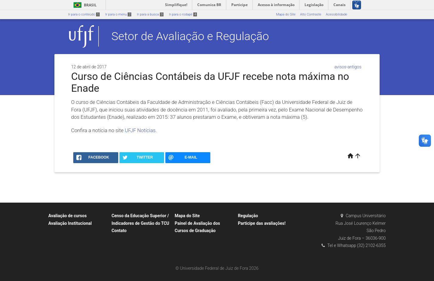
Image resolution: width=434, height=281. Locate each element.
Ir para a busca (150, 14)
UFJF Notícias (139, 130)
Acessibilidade (336, 14)
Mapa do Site (285, 14)
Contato (119, 230)
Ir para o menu (118, 14)
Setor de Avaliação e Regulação (190, 36)
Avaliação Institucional (70, 223)
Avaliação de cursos (67, 215)
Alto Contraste (310, 14)
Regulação (248, 215)
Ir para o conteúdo (84, 14)
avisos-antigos (347, 66)
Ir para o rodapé (183, 14)
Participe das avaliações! (262, 223)
